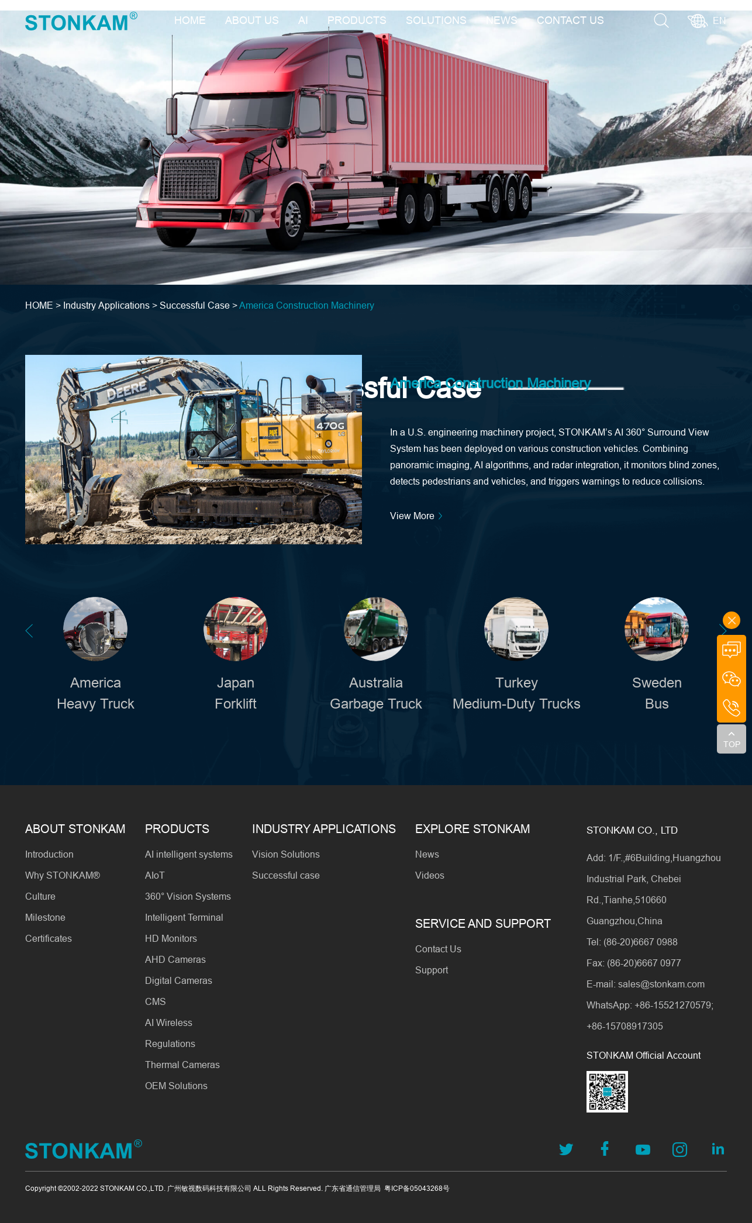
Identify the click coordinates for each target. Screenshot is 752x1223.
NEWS (502, 20)
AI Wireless (168, 1022)
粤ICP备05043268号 (417, 1188)
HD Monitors (171, 938)
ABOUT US (252, 20)
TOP (731, 744)
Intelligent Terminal (184, 917)
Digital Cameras (178, 980)
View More (418, 516)
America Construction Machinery (306, 305)
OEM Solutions (176, 1085)
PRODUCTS (357, 20)
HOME (190, 20)
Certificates (48, 938)
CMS (155, 1001)
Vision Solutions (286, 854)
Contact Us (438, 949)
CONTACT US (570, 20)
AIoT (155, 875)
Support (431, 970)
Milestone (45, 917)
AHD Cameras (175, 959)
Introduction (49, 854)
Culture (40, 896)
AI (303, 20)
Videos (429, 875)
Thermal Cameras (182, 1064)
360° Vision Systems (188, 896)
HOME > (44, 305)
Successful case (286, 875)
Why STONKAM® (62, 875)
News (427, 854)
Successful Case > (198, 305)
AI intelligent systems (189, 854)
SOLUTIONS (436, 20)
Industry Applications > (111, 305)
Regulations (170, 1043)
